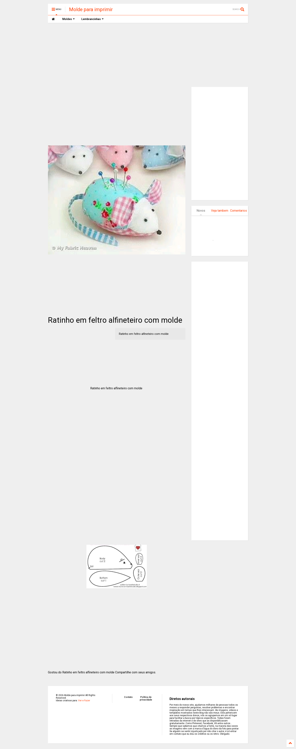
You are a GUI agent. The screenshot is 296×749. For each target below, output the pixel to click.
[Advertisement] (148, 54)
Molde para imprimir (91, 9)
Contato (128, 697)
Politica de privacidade (146, 698)
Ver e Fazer (84, 700)
